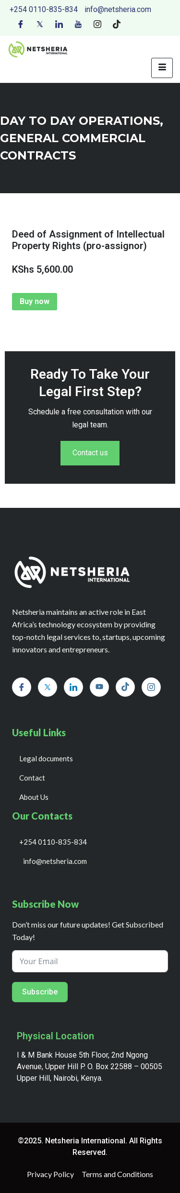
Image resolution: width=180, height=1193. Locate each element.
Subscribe (40, 991)
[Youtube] (78, 23)
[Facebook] (20, 23)
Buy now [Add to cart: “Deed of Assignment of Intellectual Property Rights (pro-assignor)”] (34, 301)
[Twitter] (40, 23)
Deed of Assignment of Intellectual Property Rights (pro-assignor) (88, 240)
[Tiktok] (116, 23)
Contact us (90, 453)
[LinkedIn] (59, 23)
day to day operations (80, 121)
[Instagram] (97, 23)
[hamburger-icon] (162, 68)
